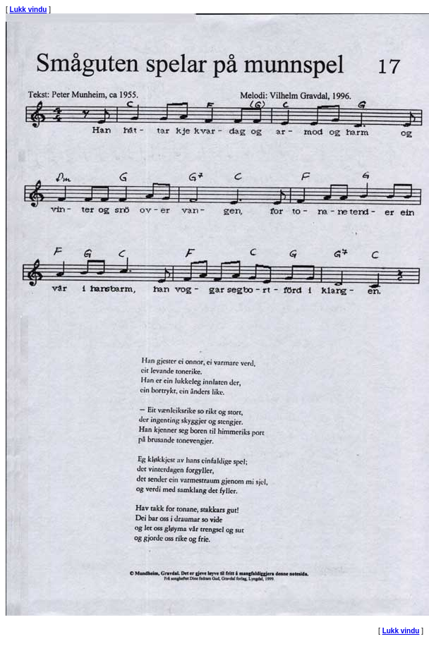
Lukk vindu (28, 9)
